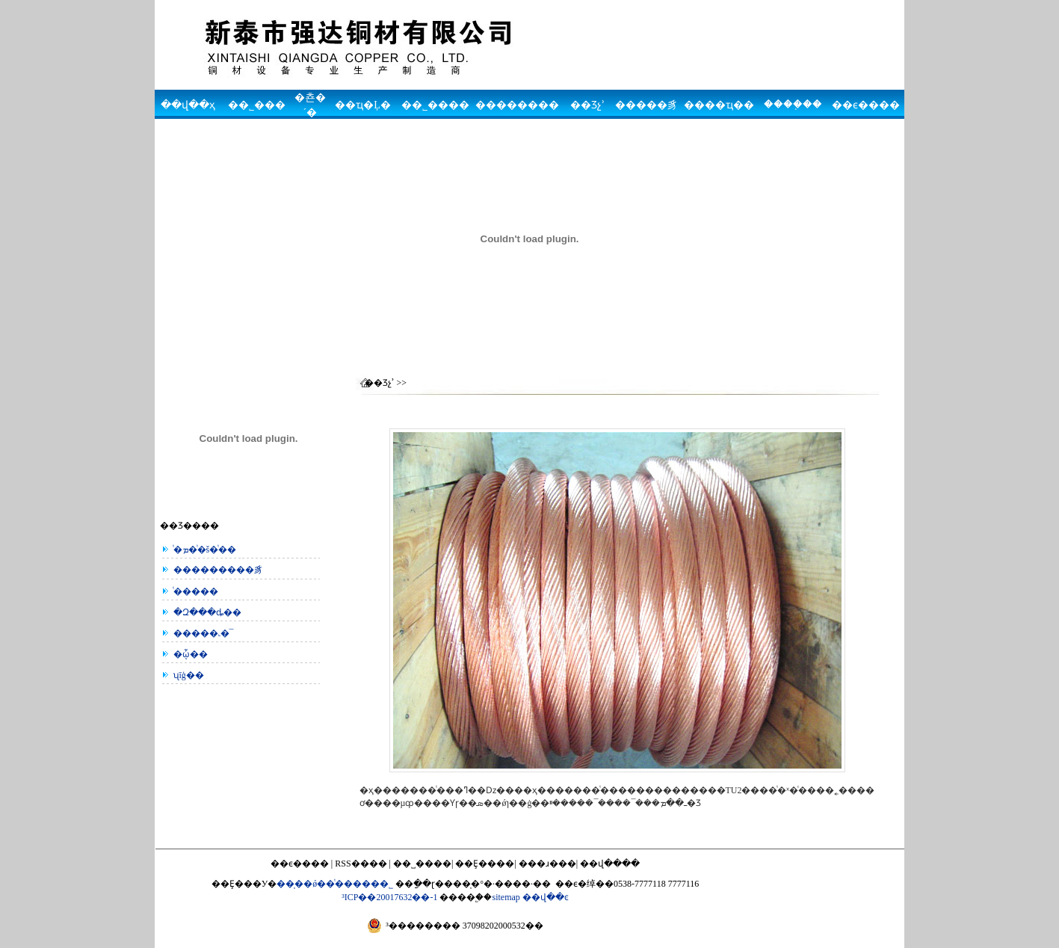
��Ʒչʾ (587, 105)
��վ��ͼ (545, 897)
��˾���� (435, 105)
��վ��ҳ (188, 105)
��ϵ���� (866, 105)
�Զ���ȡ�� (205, 612)
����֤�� (793, 104)
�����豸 (646, 105)
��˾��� (256, 105)
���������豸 (216, 569)
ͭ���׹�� (193, 591)
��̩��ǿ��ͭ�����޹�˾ (335, 883)
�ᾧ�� (188, 654)
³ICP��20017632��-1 (389, 897)
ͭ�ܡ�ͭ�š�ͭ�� (203, 549)
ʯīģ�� (186, 675)
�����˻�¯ (201, 633)
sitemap (505, 897)
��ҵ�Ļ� (363, 105)
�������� (517, 105)
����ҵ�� (719, 105)
